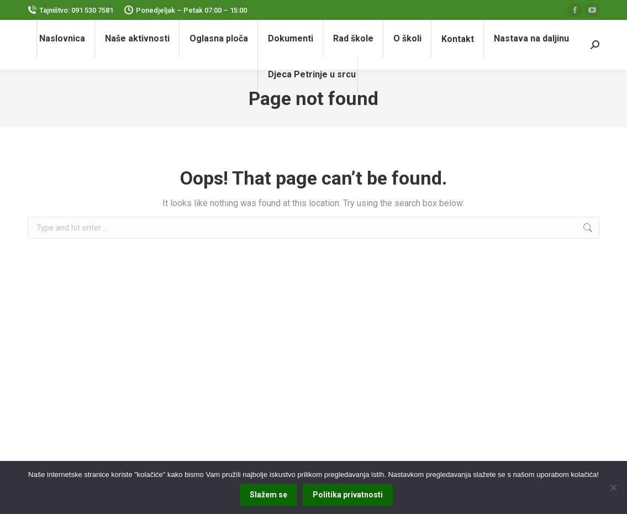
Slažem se (268, 494)
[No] (613, 487)
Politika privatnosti (348, 494)
